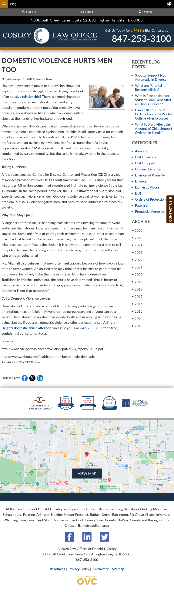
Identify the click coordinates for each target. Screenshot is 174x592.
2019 (137, 281)
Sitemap (118, 569)
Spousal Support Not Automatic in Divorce (151, 77)
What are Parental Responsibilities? (148, 87)
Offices (145, 12)
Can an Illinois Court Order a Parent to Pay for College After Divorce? (153, 114)
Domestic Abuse (43, 79)
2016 (137, 304)
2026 (137, 230)
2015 (137, 311)
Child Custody (145, 157)
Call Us (29, 12)
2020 (137, 274)
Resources (57, 569)
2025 (137, 237)
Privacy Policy (79, 569)
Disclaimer (101, 569)
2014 (137, 318)
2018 (137, 289)
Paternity (142, 205)
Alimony (141, 151)
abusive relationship (25, 96)
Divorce (141, 181)
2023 (137, 252)
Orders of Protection (150, 199)
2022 (137, 259)
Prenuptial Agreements (152, 211)
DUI (138, 193)
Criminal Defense (148, 169)
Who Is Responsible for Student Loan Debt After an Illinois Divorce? (153, 100)
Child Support (145, 163)
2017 (137, 296)
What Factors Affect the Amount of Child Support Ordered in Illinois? (153, 128)
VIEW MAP (87, 473)
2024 (137, 245)
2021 (137, 267)
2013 (137, 326)
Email (87, 12)
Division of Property (150, 175)
